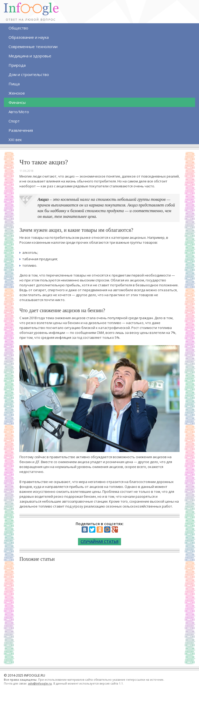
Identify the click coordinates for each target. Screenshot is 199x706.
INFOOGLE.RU (34, 675)
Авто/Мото (19, 111)
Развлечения (21, 130)
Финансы (17, 102)
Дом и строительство (29, 74)
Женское (17, 93)
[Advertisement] (99, 612)
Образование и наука (29, 37)
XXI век (15, 139)
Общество (18, 27)
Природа (17, 65)
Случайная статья (99, 541)
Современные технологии (33, 46)
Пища (14, 83)
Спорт (14, 121)
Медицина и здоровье (30, 55)
